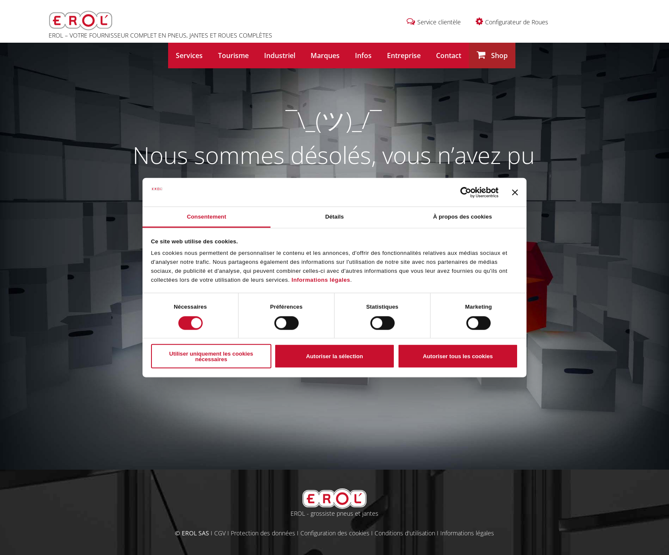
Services (189, 55)
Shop (492, 55)
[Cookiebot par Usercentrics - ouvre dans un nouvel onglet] (461, 192)
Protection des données (263, 533)
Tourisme (233, 55)
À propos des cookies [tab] (462, 216)
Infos (363, 55)
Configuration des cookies (334, 533)
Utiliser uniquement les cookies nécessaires (211, 356)
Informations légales (320, 280)
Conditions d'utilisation (405, 533)
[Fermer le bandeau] (515, 192)
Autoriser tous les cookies (458, 356)
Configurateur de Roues (516, 22)
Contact (448, 55)
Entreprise (404, 55)
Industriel (279, 55)
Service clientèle (439, 22)
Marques (325, 55)
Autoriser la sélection (334, 356)
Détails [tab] (334, 216)
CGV (220, 533)
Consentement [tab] (206, 216)
